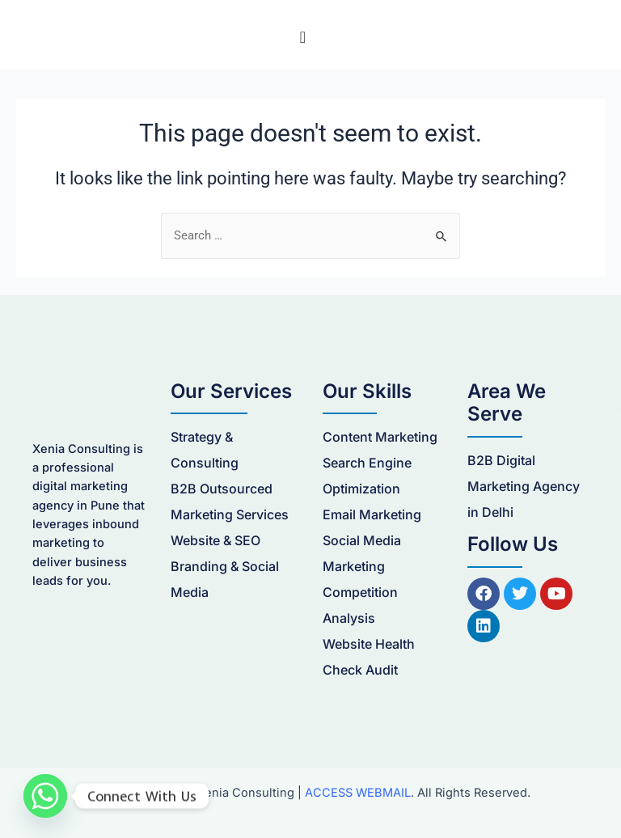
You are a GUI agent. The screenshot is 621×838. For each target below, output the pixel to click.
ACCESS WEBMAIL (358, 792)
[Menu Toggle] (303, 37)
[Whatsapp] (45, 796)
